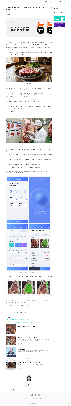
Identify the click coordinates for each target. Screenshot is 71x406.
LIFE (55, 1)
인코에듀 (36, 398)
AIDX (39, 399)
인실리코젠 (32, 398)
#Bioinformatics (56, 11)
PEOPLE (60, 1)
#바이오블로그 (61, 11)
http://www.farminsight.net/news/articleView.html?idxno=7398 (18, 358)
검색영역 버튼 (64, 1)
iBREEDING (33, 399)
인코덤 (40, 398)
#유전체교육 (55, 13)
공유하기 (9, 14)
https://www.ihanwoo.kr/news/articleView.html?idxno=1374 (17, 320)
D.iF (36, 399)
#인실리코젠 (61, 12)
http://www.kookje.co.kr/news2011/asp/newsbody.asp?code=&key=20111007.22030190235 (23, 322)
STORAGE (45, 1)
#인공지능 (61, 13)
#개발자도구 (55, 12)
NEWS (51, 1)
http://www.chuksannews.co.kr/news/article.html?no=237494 (18, 319)
